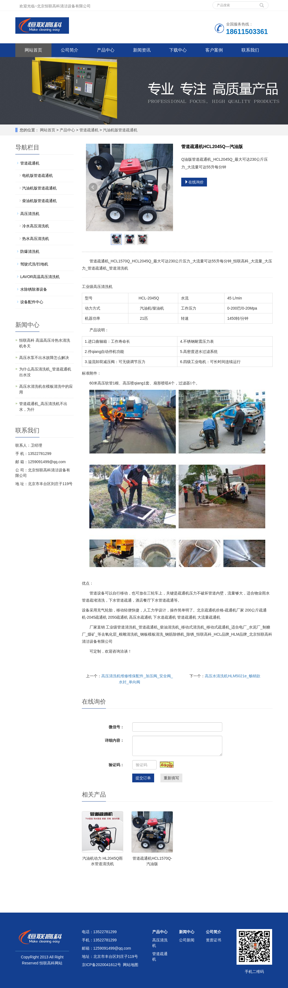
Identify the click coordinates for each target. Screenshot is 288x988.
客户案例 (214, 50)
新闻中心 (186, 932)
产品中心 (105, 50)
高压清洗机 (29, 213)
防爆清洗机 (29, 251)
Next (166, 187)
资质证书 (213, 940)
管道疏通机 (89, 130)
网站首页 (33, 50)
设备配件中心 (31, 302)
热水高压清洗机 (35, 238)
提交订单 (143, 778)
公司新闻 (186, 940)
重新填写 (171, 778)
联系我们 (250, 50)
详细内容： (114, 740)
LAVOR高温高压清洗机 (40, 276)
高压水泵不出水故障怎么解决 (44, 357)
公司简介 (69, 50)
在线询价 (194, 182)
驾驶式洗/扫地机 (34, 264)
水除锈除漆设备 (33, 289)
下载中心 (178, 50)
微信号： (116, 727)
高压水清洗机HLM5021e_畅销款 (232, 676)
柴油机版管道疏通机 (39, 201)
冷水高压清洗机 (35, 226)
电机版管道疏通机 (37, 175)
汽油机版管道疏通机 (119, 130)
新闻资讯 (142, 50)
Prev (93, 187)
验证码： (116, 765)
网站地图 (130, 964)
